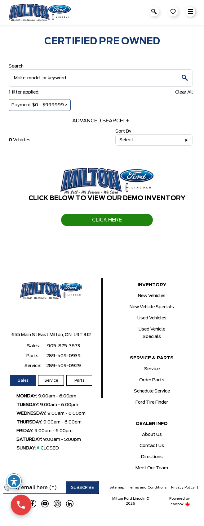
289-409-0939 (63, 356)
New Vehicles (152, 296)
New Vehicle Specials (152, 307)
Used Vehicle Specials (152, 333)
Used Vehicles (151, 318)
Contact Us (152, 446)
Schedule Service (152, 391)
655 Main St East (29, 335)
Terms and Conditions (147, 487)
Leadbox (179, 504)
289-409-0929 (63, 366)
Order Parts (151, 380)
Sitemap (116, 487)
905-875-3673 (63, 346)
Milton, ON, (61, 335)
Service (51, 380)
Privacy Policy (183, 487)
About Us (152, 434)
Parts (79, 380)
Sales (23, 380)
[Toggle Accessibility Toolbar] (14, 481)
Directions (152, 457)
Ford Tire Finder (151, 402)
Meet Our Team (151, 468)
